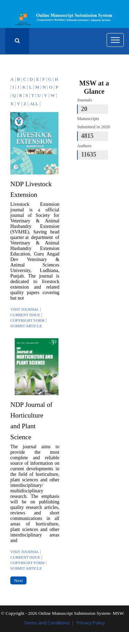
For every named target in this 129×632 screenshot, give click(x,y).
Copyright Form (27, 320)
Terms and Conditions (47, 623)
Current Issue (25, 315)
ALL (34, 103)
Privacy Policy (91, 623)
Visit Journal (24, 309)
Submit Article (26, 326)
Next (18, 580)
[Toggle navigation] (115, 40)
